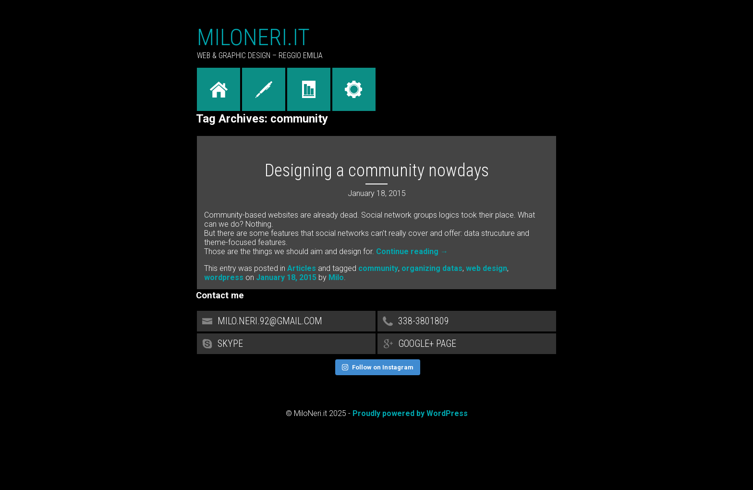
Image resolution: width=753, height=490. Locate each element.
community (378, 268)
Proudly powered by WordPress (410, 413)
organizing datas (431, 268)
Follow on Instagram (377, 367)
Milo (336, 277)
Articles (301, 268)
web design (486, 268)
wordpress (223, 277)
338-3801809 (466, 324)
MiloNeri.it (253, 37)
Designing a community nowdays (377, 170)
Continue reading (412, 251)
